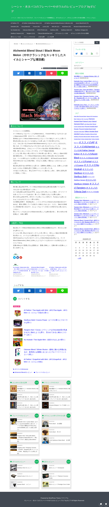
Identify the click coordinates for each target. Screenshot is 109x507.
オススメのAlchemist (20, 369)
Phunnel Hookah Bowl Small (87, 129)
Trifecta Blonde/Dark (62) (45, 33)
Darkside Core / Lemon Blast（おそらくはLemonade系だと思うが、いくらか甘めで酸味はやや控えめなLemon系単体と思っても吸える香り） (27, 425)
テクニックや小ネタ (29, 36)
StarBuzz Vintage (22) (81, 30)
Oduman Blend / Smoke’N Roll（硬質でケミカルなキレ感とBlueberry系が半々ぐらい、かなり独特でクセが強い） (86, 222)
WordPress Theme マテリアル (58, 498)
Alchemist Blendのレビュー (50, 68)
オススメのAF (87, 142)
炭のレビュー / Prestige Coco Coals (59, 484)
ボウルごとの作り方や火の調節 (80, 33)
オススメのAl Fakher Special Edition (86, 150)
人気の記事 (41, 36)
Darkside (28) (15, 26)
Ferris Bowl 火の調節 (55, 423)
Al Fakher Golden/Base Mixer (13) (32, 23)
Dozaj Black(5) (26, 26)
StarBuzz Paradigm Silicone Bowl (88, 134)
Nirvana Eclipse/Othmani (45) (82, 26)
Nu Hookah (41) (15, 30)
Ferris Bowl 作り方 (55, 432)
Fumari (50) (36, 26)
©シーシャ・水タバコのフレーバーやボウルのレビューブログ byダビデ (48, 500)
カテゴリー (77, 65)
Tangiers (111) (31, 33)
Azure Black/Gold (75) (82, 23)
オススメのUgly (93, 192)
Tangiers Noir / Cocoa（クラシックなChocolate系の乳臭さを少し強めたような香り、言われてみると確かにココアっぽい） (45, 332)
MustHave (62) (66, 26)
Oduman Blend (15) (28, 30)
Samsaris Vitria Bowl (79, 131)
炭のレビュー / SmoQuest (56, 467)
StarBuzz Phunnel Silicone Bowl (82, 136)
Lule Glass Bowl (88, 124)
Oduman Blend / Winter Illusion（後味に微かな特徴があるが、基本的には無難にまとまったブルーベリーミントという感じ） (45, 352)
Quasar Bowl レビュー (24, 484)
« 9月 (79, 258)
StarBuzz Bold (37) (66, 30)
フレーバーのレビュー (62, 68)
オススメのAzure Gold (89, 158)
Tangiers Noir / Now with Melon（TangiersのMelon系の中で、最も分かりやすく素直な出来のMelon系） (87, 91)
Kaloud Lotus (87, 121)
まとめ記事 (50, 36)
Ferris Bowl (86, 118)
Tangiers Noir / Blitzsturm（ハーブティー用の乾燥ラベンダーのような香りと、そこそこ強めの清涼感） (86, 202)
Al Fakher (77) (15, 23)
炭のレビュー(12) (16, 36)
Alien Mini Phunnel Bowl (80, 116)
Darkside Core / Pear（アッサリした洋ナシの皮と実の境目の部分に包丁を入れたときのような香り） (86, 106)
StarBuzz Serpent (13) (17, 33)
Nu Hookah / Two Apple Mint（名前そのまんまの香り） (45, 340)
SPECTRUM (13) (42, 30)
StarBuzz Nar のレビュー (24, 467)
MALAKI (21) (55, 26)
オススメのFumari (83, 161)
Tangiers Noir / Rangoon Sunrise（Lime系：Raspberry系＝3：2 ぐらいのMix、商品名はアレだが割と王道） (86, 98)
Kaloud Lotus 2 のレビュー (25, 476)
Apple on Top (80, 119)
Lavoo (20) (46, 26)
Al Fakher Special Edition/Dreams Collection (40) (59, 23)
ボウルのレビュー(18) (61, 33)
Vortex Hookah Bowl (86, 139)
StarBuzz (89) (54, 30)
